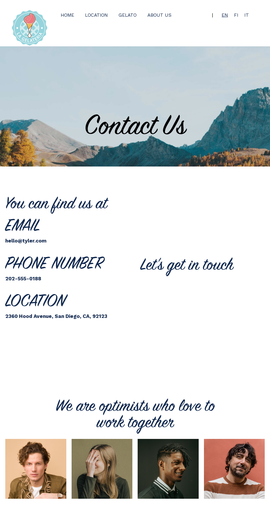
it (246, 15)
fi (236, 15)
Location (96, 15)
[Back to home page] (29, 27)
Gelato (128, 15)
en (225, 15)
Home (67, 15)
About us (159, 15)
